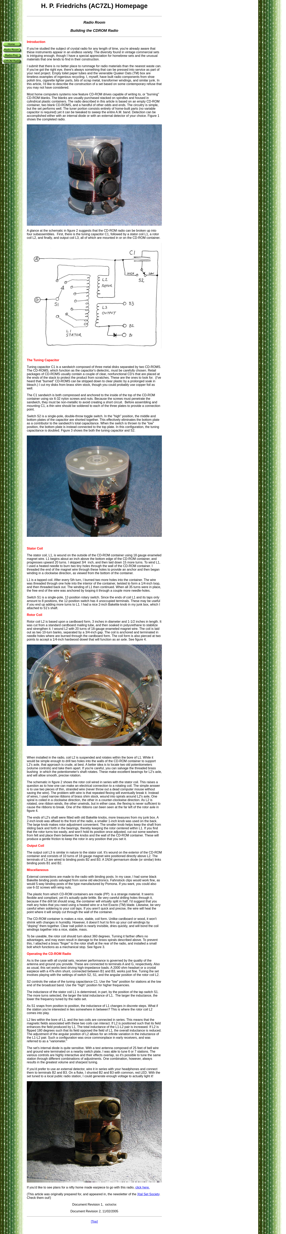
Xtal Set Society (148, 1194)
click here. (142, 1187)
